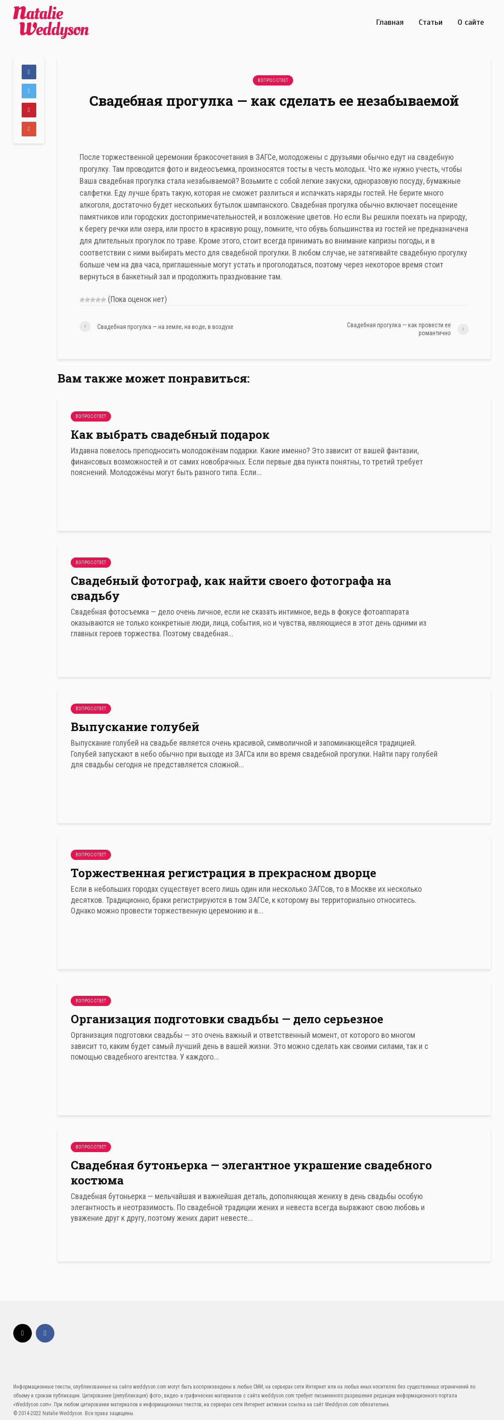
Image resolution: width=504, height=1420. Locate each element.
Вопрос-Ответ (273, 80)
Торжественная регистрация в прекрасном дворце (223, 872)
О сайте (471, 22)
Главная (390, 22)
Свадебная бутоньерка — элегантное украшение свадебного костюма (251, 1172)
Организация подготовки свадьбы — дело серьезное (227, 1018)
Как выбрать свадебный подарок (170, 434)
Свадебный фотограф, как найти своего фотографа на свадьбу (231, 588)
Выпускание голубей (135, 726)
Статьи (431, 22)
